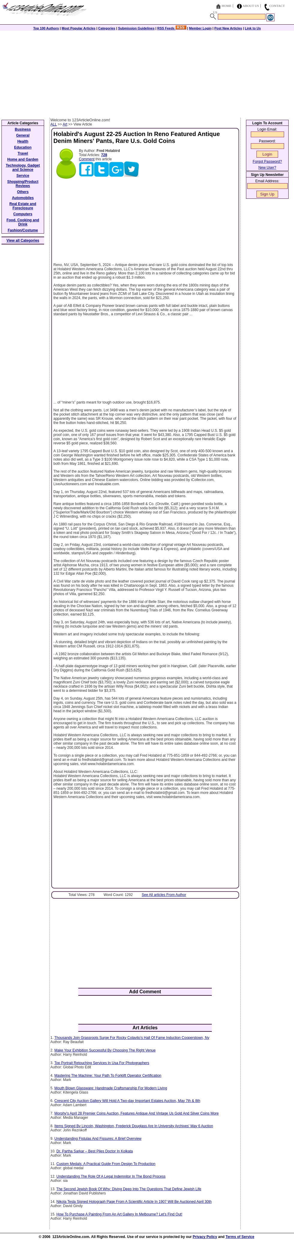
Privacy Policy (205, 1237)
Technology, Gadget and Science (23, 167)
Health (22, 141)
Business (23, 129)
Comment (86, 159)
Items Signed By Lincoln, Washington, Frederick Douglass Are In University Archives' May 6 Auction (133, 1126)
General (23, 135)
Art (65, 124)
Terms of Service (240, 1237)
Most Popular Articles (78, 28)
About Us (251, 6)
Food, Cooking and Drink (23, 222)
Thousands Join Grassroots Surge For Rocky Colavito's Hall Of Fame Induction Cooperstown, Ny (131, 1038)
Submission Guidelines (136, 28)
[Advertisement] (147, 73)
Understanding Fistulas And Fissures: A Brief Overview (97, 1139)
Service (22, 176)
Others (23, 192)
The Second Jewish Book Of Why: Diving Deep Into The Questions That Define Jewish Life (128, 1189)
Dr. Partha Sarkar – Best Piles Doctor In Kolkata (94, 1151)
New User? (267, 167)
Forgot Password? (267, 161)
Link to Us (253, 28)
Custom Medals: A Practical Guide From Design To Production (105, 1164)
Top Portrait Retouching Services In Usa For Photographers (101, 1063)
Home (226, 6)
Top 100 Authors (46, 28)
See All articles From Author (164, 895)
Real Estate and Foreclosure (22, 206)
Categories (106, 28)
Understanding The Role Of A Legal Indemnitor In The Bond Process (111, 1176)
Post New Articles (228, 28)
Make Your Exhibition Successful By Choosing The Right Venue (104, 1050)
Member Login (200, 28)
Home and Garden (22, 159)
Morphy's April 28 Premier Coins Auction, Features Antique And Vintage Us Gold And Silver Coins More (136, 1113)
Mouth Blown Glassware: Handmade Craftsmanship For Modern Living (110, 1088)
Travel (23, 153)
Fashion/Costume (23, 230)
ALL (53, 124)
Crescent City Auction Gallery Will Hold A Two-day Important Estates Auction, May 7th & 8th (127, 1101)
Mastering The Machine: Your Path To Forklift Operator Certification (107, 1075)
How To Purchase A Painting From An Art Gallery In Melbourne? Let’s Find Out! (119, 1214)
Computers (22, 214)
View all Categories (23, 240)
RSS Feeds (171, 28)
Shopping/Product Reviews (22, 184)
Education (23, 147)
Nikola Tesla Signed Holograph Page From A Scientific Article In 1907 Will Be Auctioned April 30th (134, 1202)
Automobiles (23, 198)
